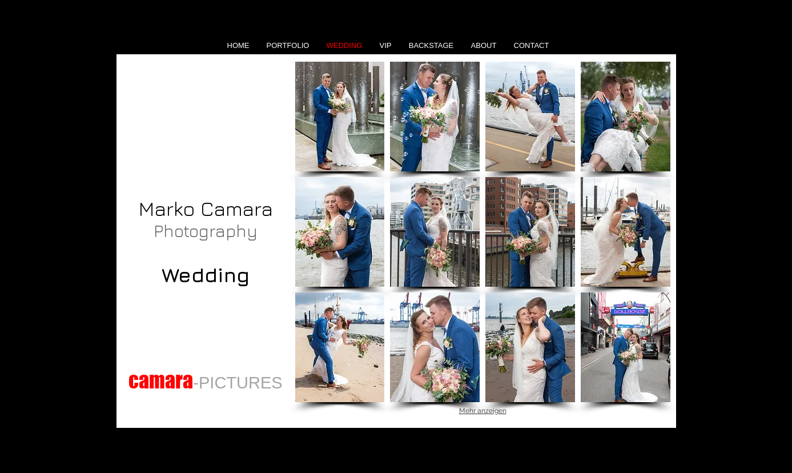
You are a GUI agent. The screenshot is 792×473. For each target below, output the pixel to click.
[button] (340, 116)
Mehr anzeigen (482, 411)
